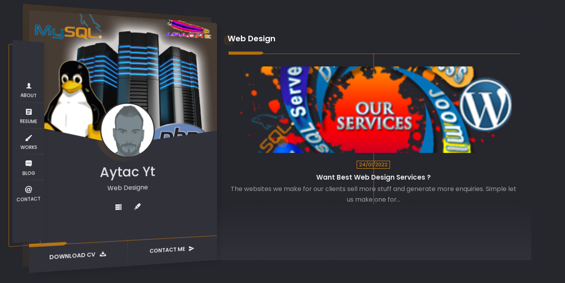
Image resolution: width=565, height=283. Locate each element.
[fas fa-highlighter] (137, 206)
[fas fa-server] (118, 207)
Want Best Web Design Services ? (373, 177)
